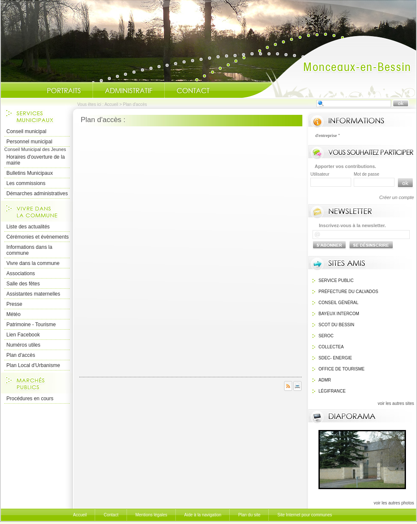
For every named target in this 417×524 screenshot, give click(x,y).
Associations (20, 273)
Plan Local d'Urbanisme (33, 365)
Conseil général (338, 302)
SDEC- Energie (335, 358)
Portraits (64, 90)
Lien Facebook (23, 335)
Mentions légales (151, 515)
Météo (13, 314)
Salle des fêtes (23, 284)
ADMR (324, 380)
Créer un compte (396, 197)
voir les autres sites (396, 403)
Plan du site (249, 515)
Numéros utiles (23, 345)
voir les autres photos (394, 503)
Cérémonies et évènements (37, 237)
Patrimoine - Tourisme (31, 325)
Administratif (128, 90)
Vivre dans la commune (32, 263)
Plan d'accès (20, 355)
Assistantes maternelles (33, 294)
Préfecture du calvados (348, 291)
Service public (336, 280)
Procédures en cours (30, 399)
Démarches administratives (37, 193)
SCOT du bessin (336, 324)
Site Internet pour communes (304, 515)
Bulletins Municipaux (29, 173)
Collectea (331, 347)
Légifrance (332, 391)
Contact (193, 90)
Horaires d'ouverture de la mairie (35, 160)
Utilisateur (319, 174)
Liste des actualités (28, 227)
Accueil (329, 66)
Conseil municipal (26, 131)
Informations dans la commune (29, 250)
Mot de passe (366, 174)
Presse (14, 304)
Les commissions (25, 183)
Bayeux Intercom (338, 313)
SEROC (326, 335)
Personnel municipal (29, 142)
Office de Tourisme (341, 369)
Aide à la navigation (202, 515)
